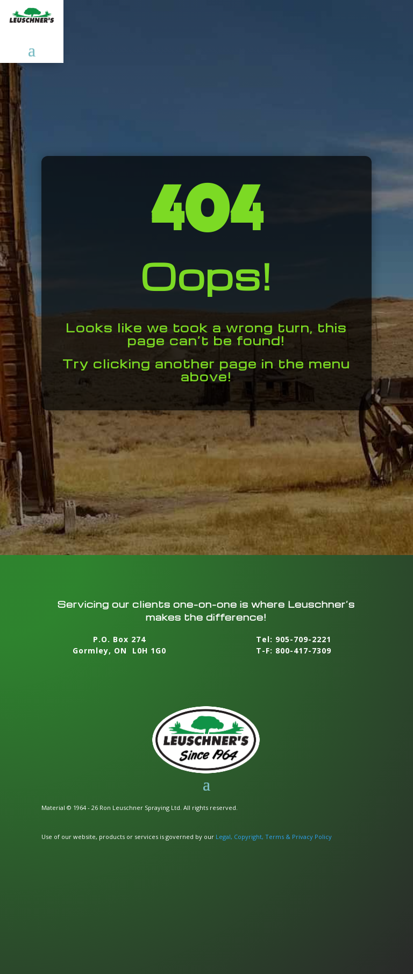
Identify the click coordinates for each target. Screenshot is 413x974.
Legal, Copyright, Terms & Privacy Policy (274, 837)
